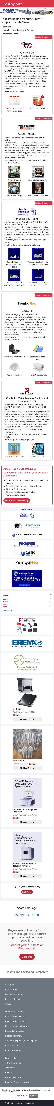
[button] (8, 27)
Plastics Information (14, 999)
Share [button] (19, 914)
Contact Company (43, 37)
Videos (8, 1004)
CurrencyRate (6, 610)
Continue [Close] (33, 1096)
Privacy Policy (22, 1096)
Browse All (10, 1072)
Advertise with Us (13, 1063)
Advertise (30, 1103)
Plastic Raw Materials (14, 1031)
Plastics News (11, 989)
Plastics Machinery (13, 1036)
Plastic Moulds (11, 1045)
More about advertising (16, 500)
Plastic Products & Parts (15, 1021)
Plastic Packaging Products (17, 1026)
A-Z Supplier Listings (14, 1077)
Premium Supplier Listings (17, 1082)
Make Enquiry (27, 719)
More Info (27, 956)
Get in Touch (27, 892)
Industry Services (13, 1050)
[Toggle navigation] (48, 3)
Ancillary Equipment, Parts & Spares (21, 1040)
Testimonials (10, 1067)
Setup (19, 1103)
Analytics (9, 1103)
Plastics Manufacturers (15, 1016)
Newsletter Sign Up (13, 994)
